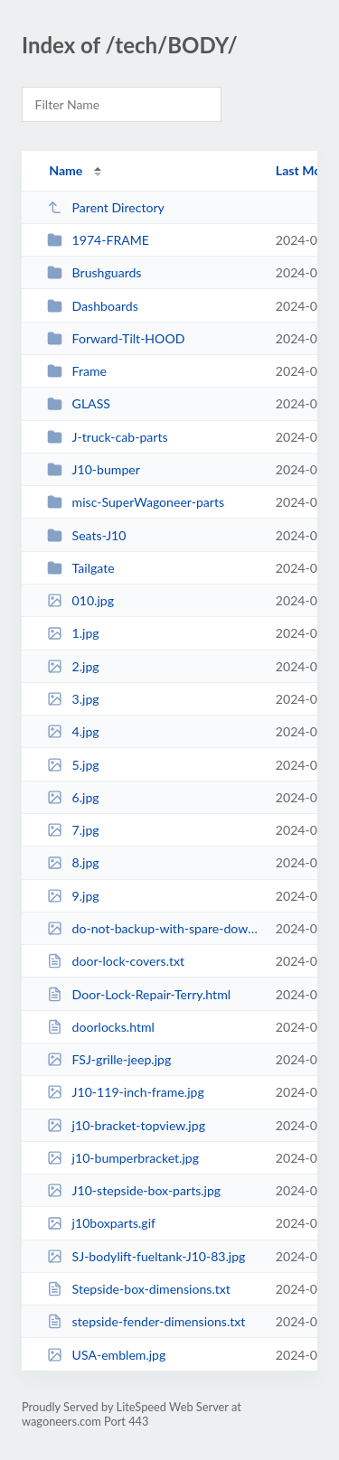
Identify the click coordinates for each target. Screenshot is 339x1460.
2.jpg (73, 666)
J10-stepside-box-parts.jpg (134, 1190)
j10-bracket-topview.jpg (126, 1125)
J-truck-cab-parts (107, 437)
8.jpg (73, 862)
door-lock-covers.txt (115, 961)
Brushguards (94, 272)
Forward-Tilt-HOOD (115, 338)
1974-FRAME (98, 240)
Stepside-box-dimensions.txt (139, 1288)
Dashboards (92, 306)
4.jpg (73, 731)
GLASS (78, 403)
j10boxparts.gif (101, 1223)
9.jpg (73, 895)
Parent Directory (106, 207)
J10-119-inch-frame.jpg (125, 1092)
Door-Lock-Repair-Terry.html (139, 994)
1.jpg (73, 633)
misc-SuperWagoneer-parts (135, 502)
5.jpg (73, 764)
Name (65, 170)
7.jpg (73, 830)
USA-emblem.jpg (106, 1354)
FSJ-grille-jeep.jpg (109, 1059)
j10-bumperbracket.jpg (123, 1157)
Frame (77, 371)
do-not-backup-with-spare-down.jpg (153, 928)
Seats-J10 (86, 535)
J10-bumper (93, 469)
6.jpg (73, 797)
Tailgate (81, 568)
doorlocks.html (101, 1026)
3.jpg (73, 699)
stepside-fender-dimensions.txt (146, 1321)
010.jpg (80, 600)
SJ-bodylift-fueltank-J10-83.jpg (146, 1256)
